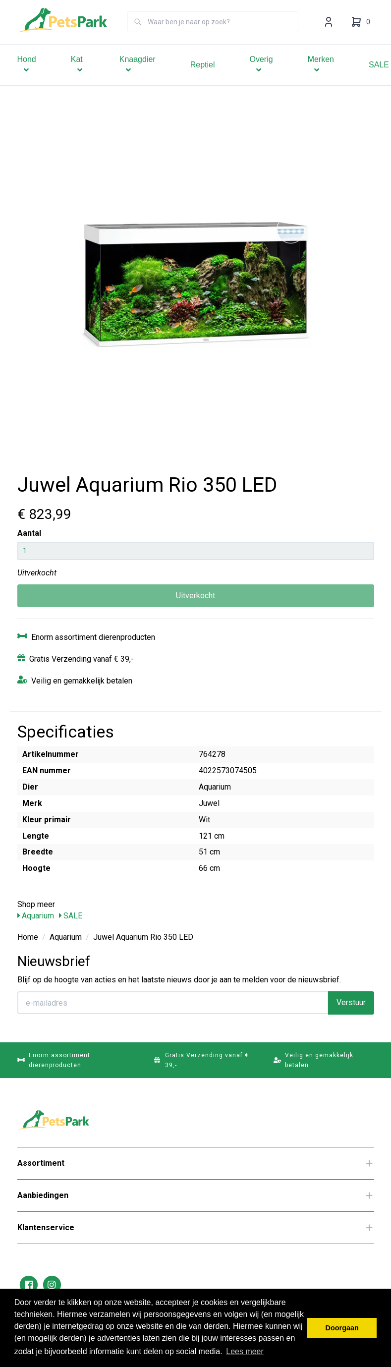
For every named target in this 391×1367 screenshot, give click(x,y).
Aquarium (35, 915)
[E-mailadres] (173, 1002)
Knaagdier (137, 78)
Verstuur (351, 1002)
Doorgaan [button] (342, 1328)
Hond (26, 78)
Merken (321, 78)
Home (27, 937)
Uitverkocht (195, 595)
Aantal (29, 533)
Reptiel (202, 78)
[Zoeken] (138, 36)
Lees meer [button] (245, 1351)
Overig (261, 78)
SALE (70, 915)
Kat (78, 78)
